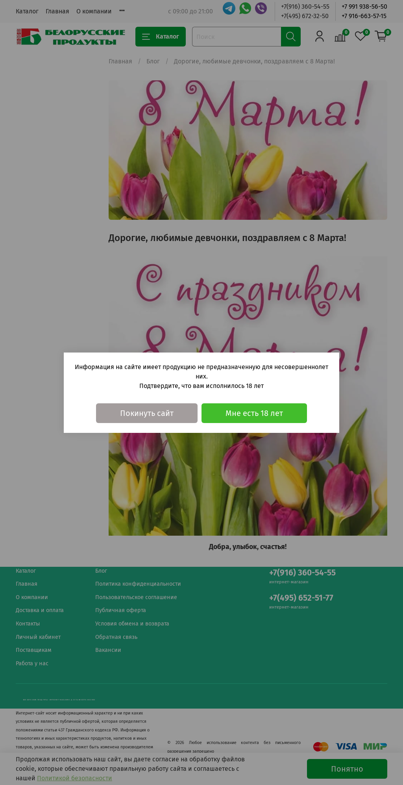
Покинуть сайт (147, 413)
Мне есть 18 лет (254, 413)
